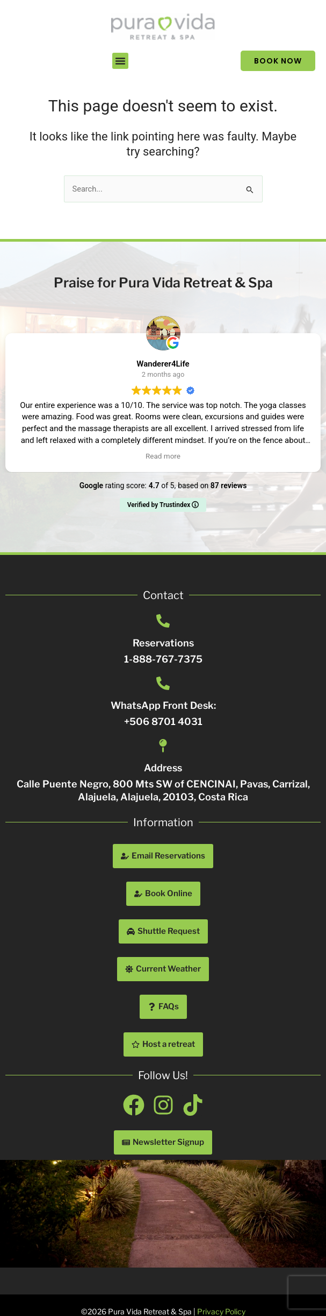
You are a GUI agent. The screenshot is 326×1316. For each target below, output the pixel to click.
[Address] (163, 745)
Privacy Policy (221, 1311)
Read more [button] (163, 456)
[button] (120, 61)
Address (163, 767)
